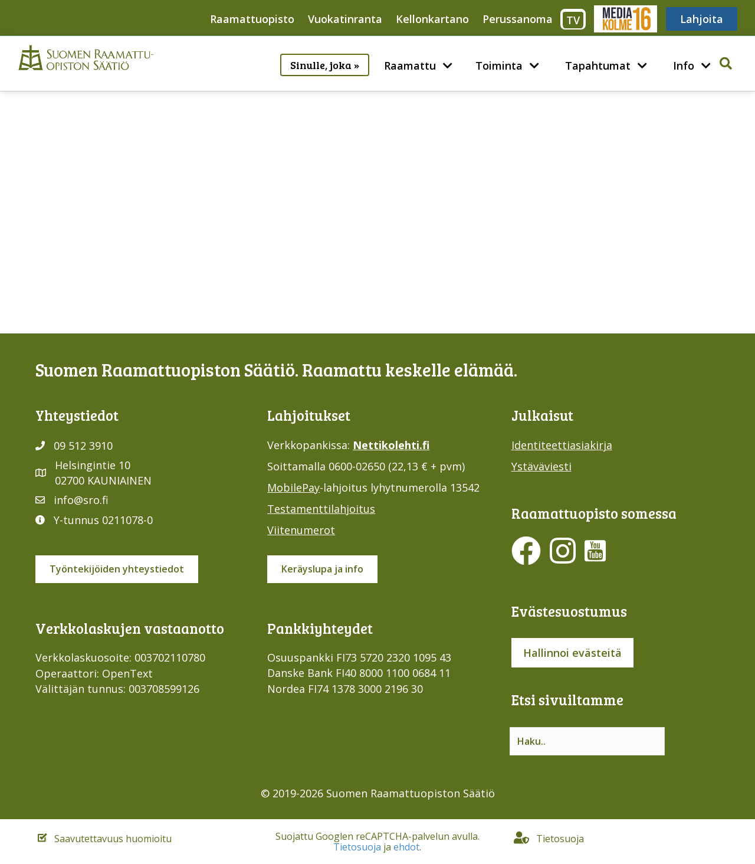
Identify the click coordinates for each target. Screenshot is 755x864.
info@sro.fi (81, 500)
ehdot (406, 846)
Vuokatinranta (345, 19)
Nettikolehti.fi (391, 445)
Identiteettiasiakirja (561, 445)
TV (573, 20)
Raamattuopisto (252, 19)
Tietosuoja (357, 846)
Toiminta (499, 65)
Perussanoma (517, 19)
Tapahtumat (598, 65)
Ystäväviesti (541, 466)
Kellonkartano (432, 19)
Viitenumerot (301, 530)
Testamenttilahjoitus (321, 509)
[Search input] (587, 741)
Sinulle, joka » (324, 65)
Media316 (625, 19)
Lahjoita (701, 19)
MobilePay (293, 487)
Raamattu (410, 65)
